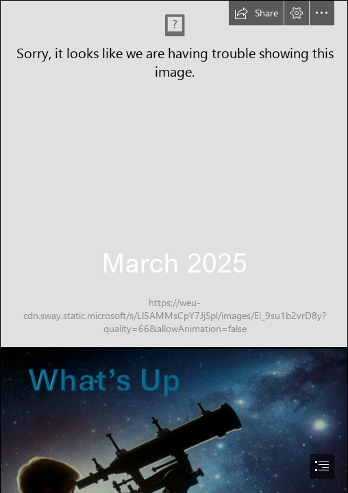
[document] (174, 246)
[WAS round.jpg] (174, 174)
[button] (256, 13)
